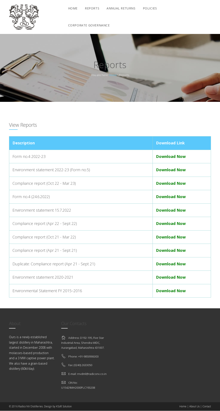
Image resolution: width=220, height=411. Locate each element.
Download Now (171, 156)
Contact (206, 406)
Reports (92, 8)
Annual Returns (121, 8)
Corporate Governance (89, 25)
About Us (194, 406)
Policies (150, 8)
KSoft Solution (64, 406)
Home (73, 8)
